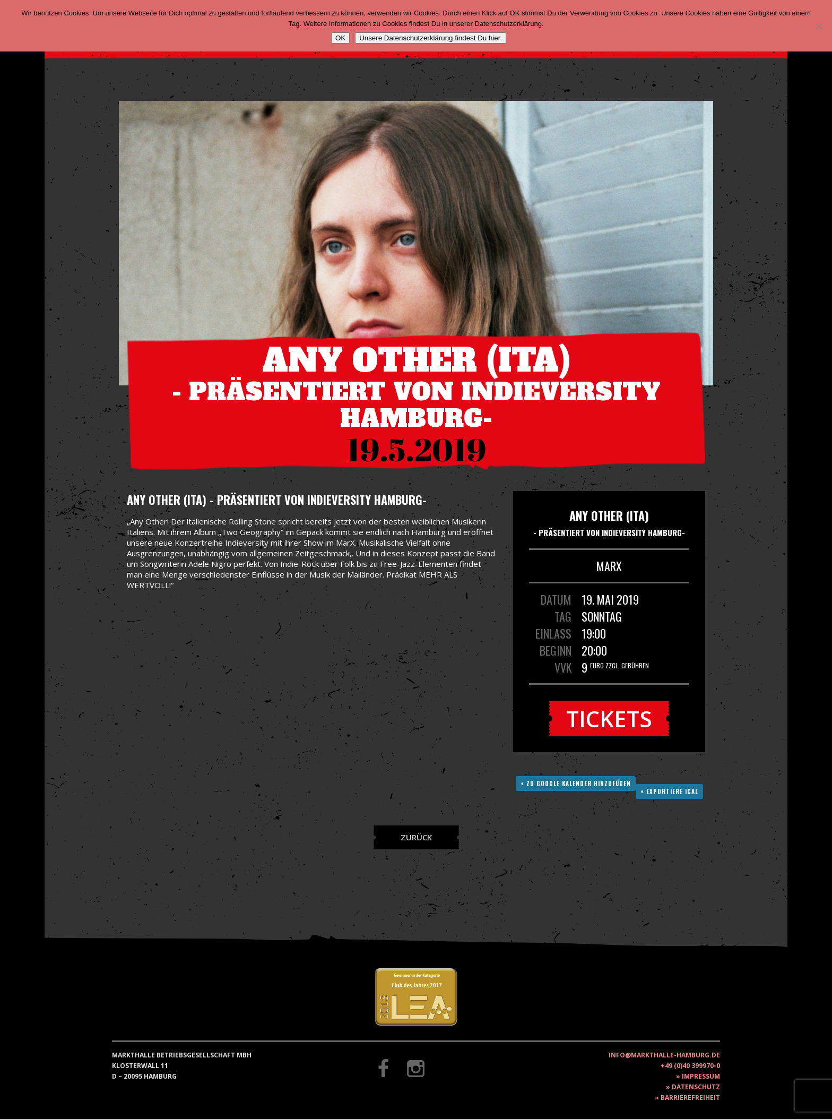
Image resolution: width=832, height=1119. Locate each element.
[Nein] (818, 26)
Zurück (416, 837)
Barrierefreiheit (690, 1097)
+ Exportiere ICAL (669, 791)
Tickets (609, 718)
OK (340, 38)
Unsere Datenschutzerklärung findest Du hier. (430, 38)
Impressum (701, 1076)
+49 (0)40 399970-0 (690, 1065)
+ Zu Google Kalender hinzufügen (576, 783)
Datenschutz (696, 1086)
